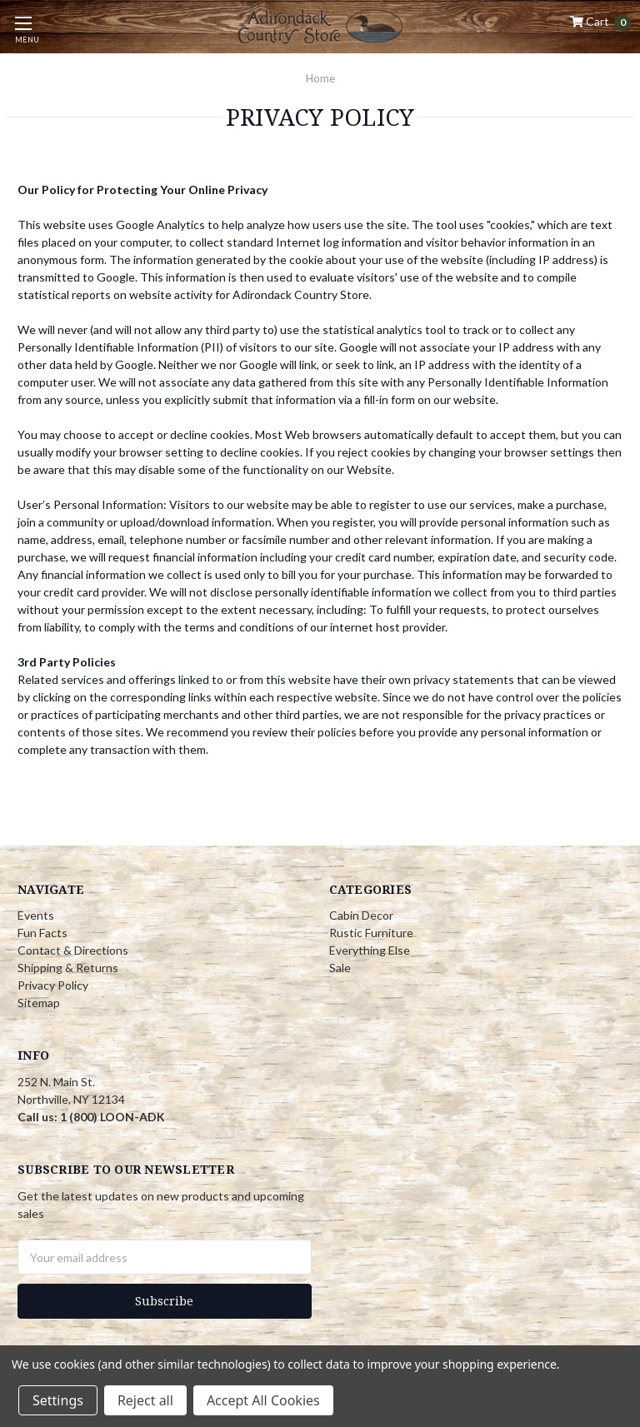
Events (36, 915)
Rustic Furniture (371, 933)
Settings (57, 1400)
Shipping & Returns (68, 967)
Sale (340, 967)
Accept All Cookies (263, 1400)
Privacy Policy (53, 985)
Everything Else (369, 950)
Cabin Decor (361, 915)
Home (320, 78)
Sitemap (39, 1002)
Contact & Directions (73, 950)
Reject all (145, 1400)
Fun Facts (43, 933)
